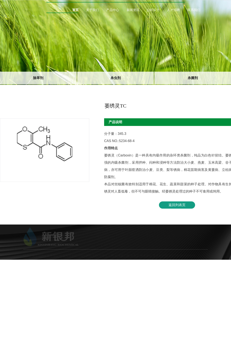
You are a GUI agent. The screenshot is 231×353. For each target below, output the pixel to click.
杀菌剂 (193, 78)
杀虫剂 (116, 78)
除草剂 (38, 78)
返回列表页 (177, 204)
